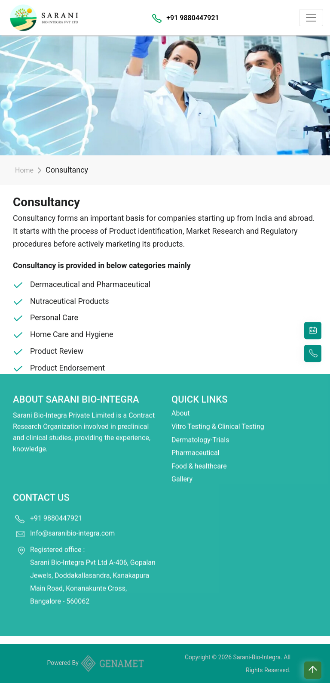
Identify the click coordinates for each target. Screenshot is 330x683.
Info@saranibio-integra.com (72, 521)
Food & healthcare (199, 454)
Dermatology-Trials (200, 427)
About (180, 401)
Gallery (181, 467)
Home (24, 170)
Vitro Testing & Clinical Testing (217, 415)
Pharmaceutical (195, 441)
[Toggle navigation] (311, 17)
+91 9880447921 (192, 18)
